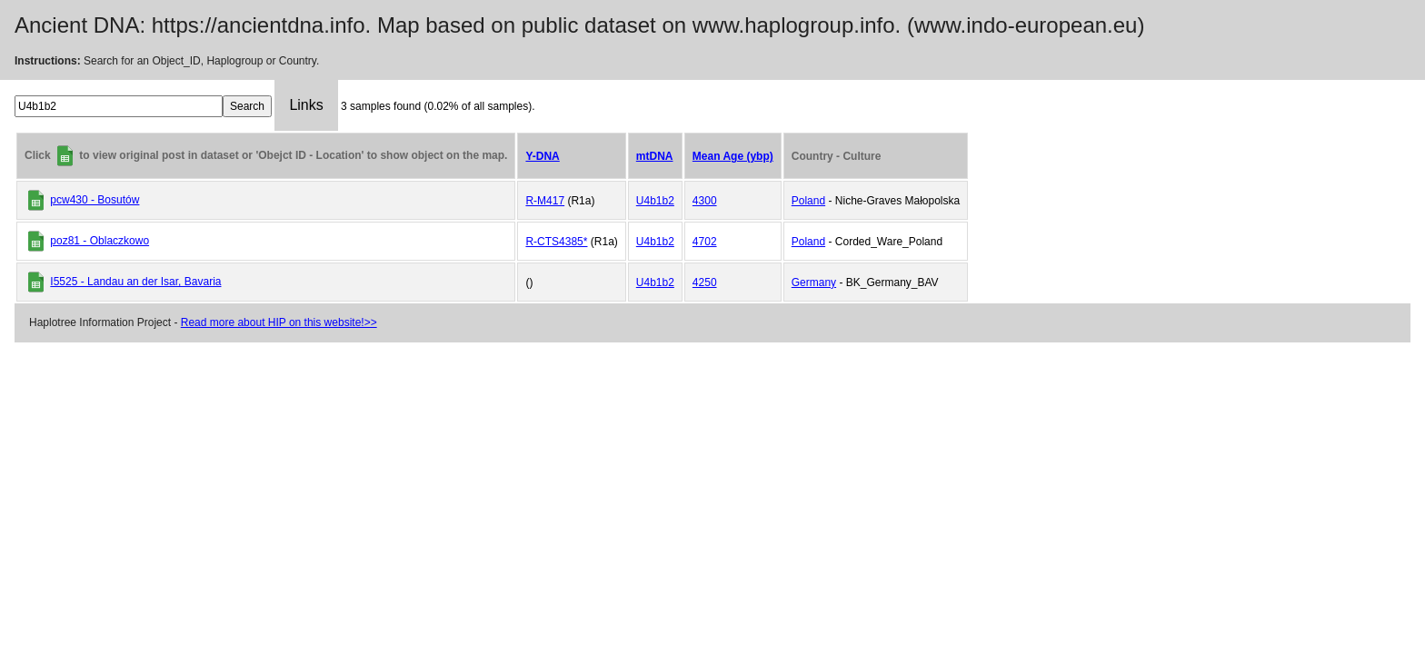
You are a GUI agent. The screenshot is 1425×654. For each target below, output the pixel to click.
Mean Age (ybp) (733, 156)
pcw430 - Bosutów (94, 199)
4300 (705, 200)
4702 (705, 241)
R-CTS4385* (556, 241)
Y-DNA (542, 156)
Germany (814, 282)
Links (306, 105)
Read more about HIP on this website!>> (279, 322)
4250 (705, 282)
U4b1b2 (655, 200)
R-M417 (544, 200)
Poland (808, 200)
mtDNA (654, 156)
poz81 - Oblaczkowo (99, 240)
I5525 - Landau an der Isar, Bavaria (135, 281)
